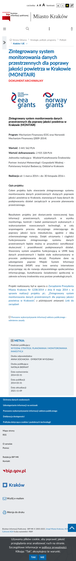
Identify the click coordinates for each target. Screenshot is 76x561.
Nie (42, 557)
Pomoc (6, 448)
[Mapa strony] (50, 29)
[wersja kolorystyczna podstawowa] (58, 6)
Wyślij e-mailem (13, 498)
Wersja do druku (13, 512)
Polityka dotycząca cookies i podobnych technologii (27, 422)
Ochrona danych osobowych (16, 400)
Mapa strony (8, 431)
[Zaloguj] (72, 29)
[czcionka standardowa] (37, 5)
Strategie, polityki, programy (43, 40)
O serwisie (7, 444)
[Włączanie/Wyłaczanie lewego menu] (4, 42)
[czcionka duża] (44, 5)
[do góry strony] (72, 528)
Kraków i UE (18, 44)
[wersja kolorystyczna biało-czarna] (63, 6)
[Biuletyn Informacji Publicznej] (38, 472)
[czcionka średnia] (40, 5)
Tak (33, 557)
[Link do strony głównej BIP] (38, 16)
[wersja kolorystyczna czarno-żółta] (67, 6)
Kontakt (6, 461)
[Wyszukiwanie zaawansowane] (27, 28)
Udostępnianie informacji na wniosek (20, 405)
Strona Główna (20, 40)
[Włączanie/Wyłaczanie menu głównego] (4, 29)
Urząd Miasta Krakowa (55, 529)
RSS (4, 435)
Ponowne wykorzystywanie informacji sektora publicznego (30, 411)
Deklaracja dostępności (14, 417)
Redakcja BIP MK (11, 457)
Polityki (63, 40)
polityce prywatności (54, 547)
